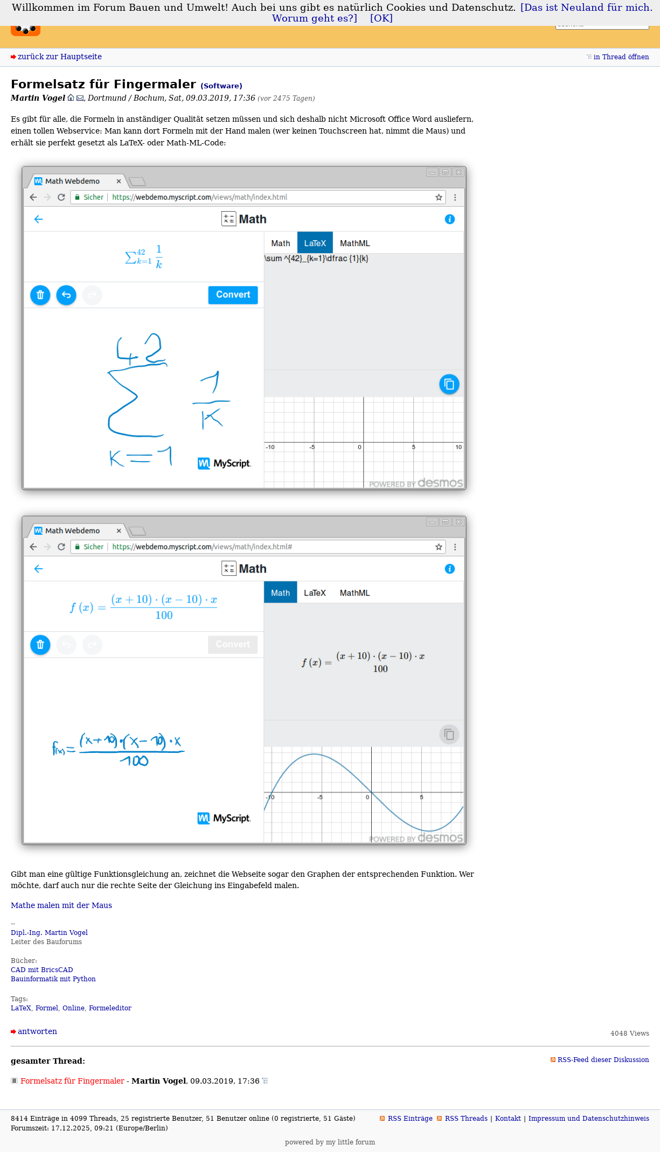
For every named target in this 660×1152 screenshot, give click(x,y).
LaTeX (21, 1008)
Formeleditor (110, 1008)
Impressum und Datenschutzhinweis (589, 1118)
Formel (47, 1008)
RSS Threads (466, 1118)
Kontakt (508, 1118)
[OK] (381, 18)
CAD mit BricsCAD (42, 970)
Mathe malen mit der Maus (61, 905)
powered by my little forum (330, 1142)
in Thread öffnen (621, 57)
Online (73, 1008)
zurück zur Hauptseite (60, 56)
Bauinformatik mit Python (53, 979)
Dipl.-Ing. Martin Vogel (49, 933)
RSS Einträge (410, 1118)
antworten (37, 1031)
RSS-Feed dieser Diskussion (603, 1060)
